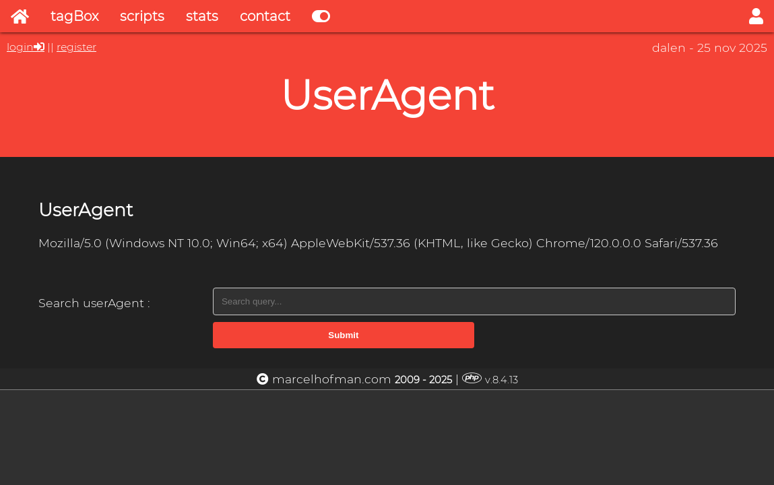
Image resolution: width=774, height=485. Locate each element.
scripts (142, 16)
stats (202, 16)
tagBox (74, 16)
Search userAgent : (94, 303)
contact (265, 16)
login (20, 46)
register (76, 46)
